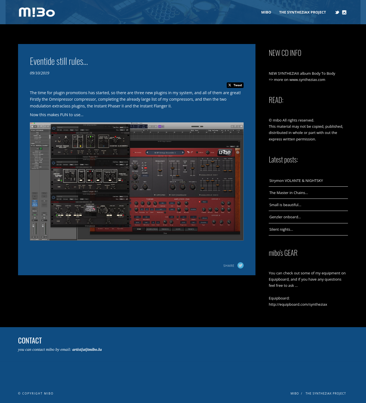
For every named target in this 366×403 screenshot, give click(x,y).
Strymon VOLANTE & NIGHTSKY (296, 180)
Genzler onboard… (285, 216)
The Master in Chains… (288, 192)
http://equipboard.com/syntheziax (298, 304)
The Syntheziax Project (302, 12)
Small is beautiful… (285, 204)
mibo (266, 12)
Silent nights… (281, 229)
